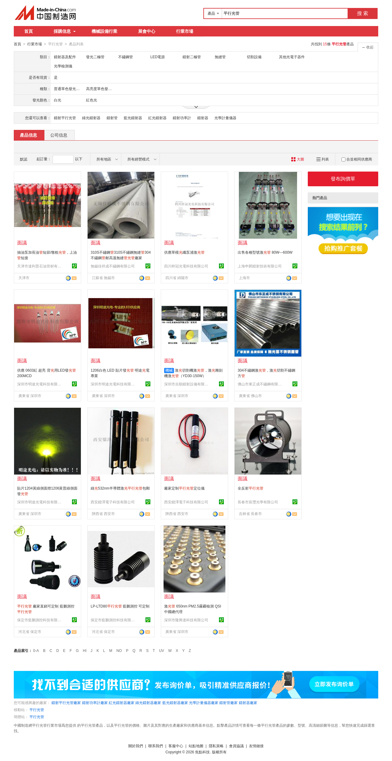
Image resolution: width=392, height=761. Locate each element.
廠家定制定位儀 (184, 488)
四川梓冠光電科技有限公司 (186, 266)
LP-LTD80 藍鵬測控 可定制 (120, 606)
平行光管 (36, 709)
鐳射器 (202, 117)
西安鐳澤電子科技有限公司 (113, 502)
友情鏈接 (256, 746)
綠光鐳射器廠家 (148, 702)
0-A (36, 650)
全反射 (250, 488)
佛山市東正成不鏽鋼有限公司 (261, 384)
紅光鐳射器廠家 (121, 702)
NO (119, 650)
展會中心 (146, 31)
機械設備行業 (104, 31)
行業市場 (184, 31)
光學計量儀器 (225, 117)
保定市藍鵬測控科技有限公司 (40, 620)
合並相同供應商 (356, 159)
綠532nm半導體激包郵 (120, 488)
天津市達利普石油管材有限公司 (40, 266)
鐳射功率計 (182, 117)
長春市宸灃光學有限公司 (258, 502)
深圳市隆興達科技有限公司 (186, 620)
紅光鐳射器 (157, 117)
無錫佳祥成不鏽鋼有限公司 (113, 266)
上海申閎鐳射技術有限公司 (260, 266)
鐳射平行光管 (65, 117)
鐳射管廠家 (228, 702)
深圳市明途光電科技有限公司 (40, 384)
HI (85, 650)
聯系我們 (155, 746)
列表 (322, 159)
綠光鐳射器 (91, 117)
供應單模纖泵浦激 (184, 252)
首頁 (28, 31)
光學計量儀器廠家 (203, 702)
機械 (169, 370)
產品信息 (28, 134)
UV (161, 650)
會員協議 (236, 746)
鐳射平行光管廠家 (66, 702)
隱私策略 (216, 746)
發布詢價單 (343, 178)
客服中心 (175, 746)
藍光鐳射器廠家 (175, 702)
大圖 (297, 159)
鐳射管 (112, 117)
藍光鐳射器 (133, 117)
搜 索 (362, 13)
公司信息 (58, 134)
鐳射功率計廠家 (95, 702)
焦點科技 (202, 752)
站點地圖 (196, 746)
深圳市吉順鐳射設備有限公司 (187, 384)
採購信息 (65, 31)
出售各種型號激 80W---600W (265, 252)
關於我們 (135, 746)
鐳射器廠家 (248, 702)
